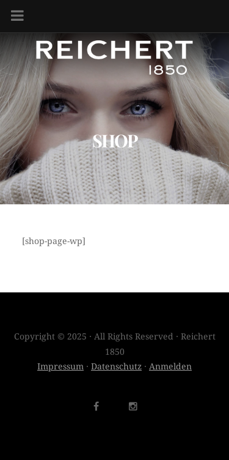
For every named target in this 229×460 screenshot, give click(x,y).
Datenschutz (116, 366)
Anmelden (170, 366)
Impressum (60, 366)
